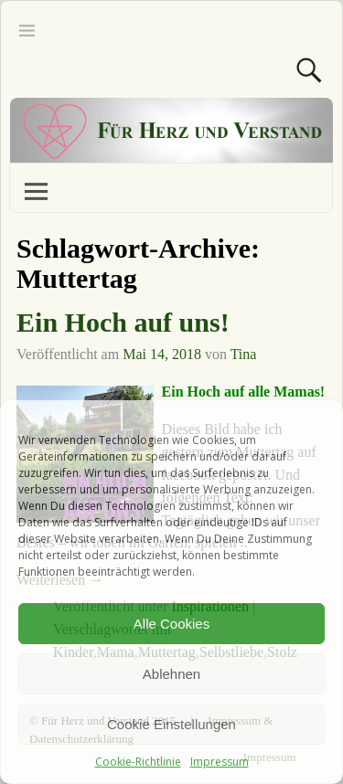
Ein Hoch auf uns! (123, 322)
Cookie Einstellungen (171, 724)
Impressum (219, 761)
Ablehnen (171, 674)
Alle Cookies (171, 623)
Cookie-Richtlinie (138, 761)
